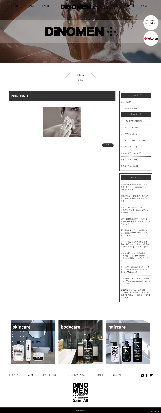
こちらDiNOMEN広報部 (130, 121)
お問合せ (100, 375)
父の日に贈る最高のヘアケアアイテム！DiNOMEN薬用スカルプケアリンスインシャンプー (135, 221)
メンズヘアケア (127, 147)
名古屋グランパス (128, 166)
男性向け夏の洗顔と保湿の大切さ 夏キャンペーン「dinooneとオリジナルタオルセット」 (135, 186)
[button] (46, 6)
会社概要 (30, 375)
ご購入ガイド (117, 375)
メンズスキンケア (128, 127)
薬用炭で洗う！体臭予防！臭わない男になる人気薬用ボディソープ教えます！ (135, 198)
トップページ (13, 375)
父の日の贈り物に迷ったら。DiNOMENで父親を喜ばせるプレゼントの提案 (135, 209)
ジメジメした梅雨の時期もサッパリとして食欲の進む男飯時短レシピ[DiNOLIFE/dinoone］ (135, 269)
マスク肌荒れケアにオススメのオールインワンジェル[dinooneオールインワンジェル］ (136, 281)
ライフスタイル (127, 160)
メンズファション (128, 134)
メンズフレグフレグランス (131, 140)
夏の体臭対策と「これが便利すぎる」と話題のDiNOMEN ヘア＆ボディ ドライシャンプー (135, 232)
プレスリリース (127, 108)
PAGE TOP (155, 411)
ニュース (124, 102)
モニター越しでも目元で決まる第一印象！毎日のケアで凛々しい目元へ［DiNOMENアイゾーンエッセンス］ (135, 244)
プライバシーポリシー (50, 375)
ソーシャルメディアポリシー (77, 375)
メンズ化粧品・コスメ (129, 153)
